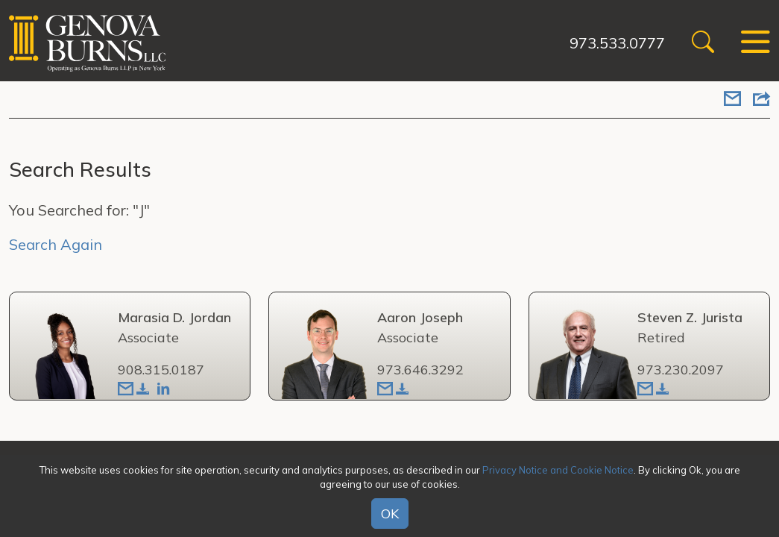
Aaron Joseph (420, 317)
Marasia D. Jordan (174, 317)
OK (390, 513)
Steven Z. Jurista (689, 317)
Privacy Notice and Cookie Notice (558, 470)
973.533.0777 (617, 43)
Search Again (55, 244)
